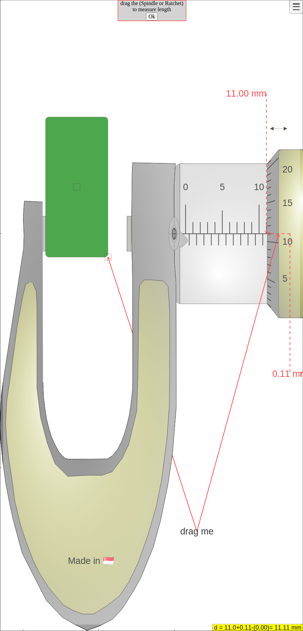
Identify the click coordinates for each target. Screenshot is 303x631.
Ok (152, 16)
